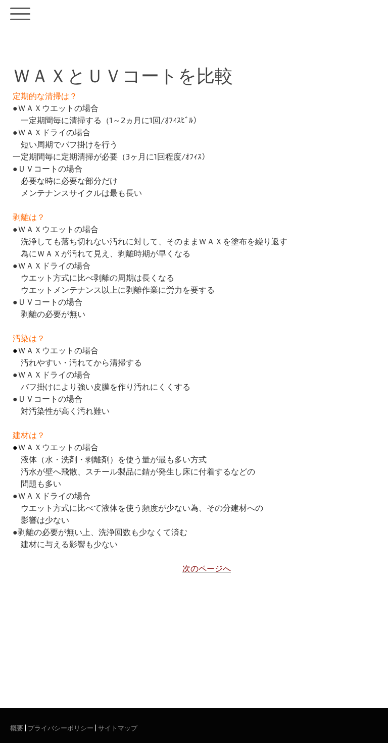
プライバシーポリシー (60, 728)
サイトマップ (117, 728)
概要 (16, 728)
